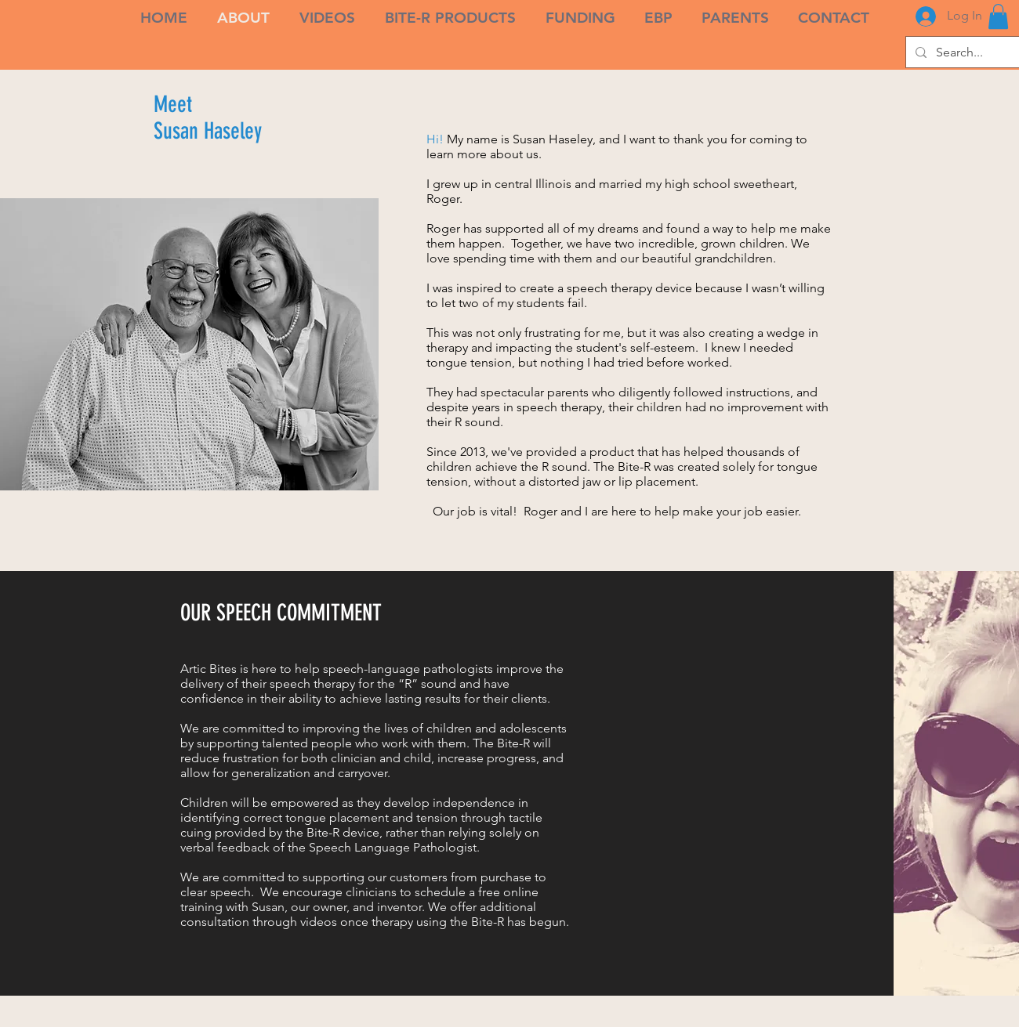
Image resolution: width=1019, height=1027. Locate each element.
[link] (998, 16)
